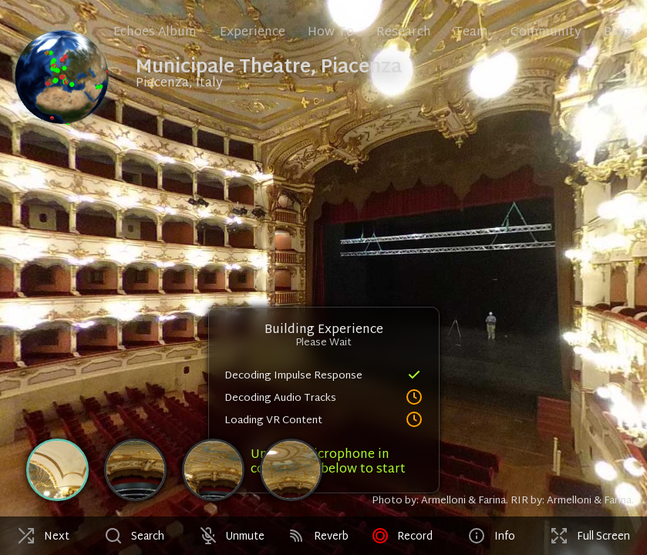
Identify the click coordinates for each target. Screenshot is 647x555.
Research (403, 33)
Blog (617, 33)
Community (546, 33)
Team (471, 33)
